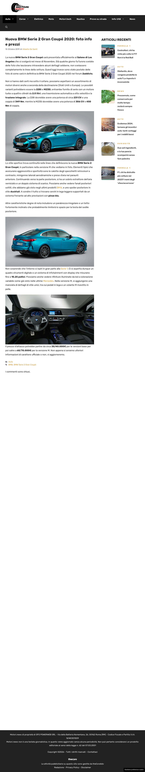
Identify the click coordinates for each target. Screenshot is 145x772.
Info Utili (119, 19)
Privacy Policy (72, 767)
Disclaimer (86, 767)
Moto (51, 19)
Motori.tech (65, 19)
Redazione (59, 767)
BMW (59, 187)
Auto (11, 19)
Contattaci (93, 752)
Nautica (81, 19)
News (132, 19)
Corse (25, 19)
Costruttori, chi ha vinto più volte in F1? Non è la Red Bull (127, 54)
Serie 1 (64, 268)
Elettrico (38, 19)
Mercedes (48, 281)
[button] (6, 27)
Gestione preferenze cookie (134, 770)
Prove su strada (98, 19)
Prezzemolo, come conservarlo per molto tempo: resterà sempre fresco (126, 102)
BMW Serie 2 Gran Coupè (25, 364)
